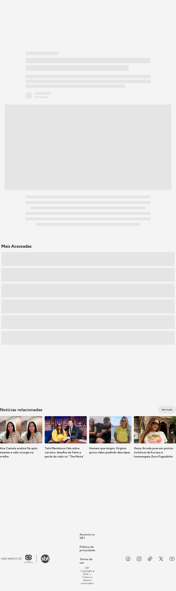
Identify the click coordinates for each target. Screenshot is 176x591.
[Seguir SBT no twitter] (161, 559)
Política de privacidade (87, 548)
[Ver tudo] (167, 410)
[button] (21, 440)
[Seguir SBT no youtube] (172, 559)
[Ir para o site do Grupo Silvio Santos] (19, 558)
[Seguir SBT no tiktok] (150, 559)
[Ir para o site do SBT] (45, 558)
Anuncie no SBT (87, 536)
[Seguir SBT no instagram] (139, 559)
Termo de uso (86, 560)
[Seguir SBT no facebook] (128, 559)
